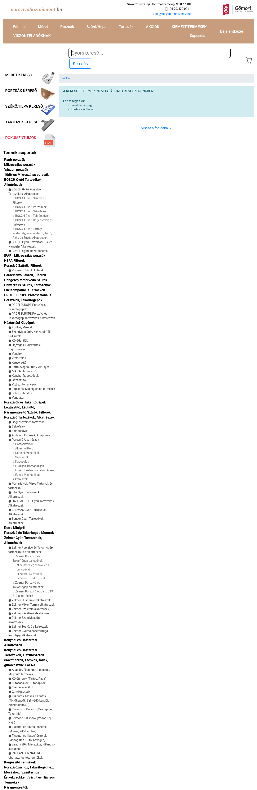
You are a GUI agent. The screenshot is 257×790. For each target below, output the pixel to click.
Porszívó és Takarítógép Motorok (29, 533)
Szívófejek (18, 426)
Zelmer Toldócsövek (32, 578)
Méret (43, 26)
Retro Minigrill (15, 528)
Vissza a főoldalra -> (156, 128)
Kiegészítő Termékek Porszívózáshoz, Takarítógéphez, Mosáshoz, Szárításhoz (29, 767)
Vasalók (17, 353)
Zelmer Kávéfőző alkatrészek (30, 613)
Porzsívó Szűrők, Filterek (23, 266)
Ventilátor (18, 397)
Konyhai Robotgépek (25, 375)
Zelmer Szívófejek (31, 574)
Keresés (80, 63)
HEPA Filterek (14, 261)
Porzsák (67, 26)
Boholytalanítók (22, 393)
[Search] (149, 53)
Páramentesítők (16, 787)
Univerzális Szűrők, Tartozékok (27, 285)
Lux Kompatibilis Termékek (24, 290)
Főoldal (19, 26)
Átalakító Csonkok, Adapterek (31, 435)
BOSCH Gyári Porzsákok (31, 207)
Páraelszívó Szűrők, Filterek (25, 275)
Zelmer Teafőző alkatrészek (30, 626)
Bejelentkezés (232, 31)
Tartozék (126, 26)
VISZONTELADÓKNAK (32, 35)
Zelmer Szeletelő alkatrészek (30, 609)
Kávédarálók (20, 340)
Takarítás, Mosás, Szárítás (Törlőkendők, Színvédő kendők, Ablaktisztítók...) (28, 700)
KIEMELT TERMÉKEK (189, 26)
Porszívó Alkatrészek (25, 439)
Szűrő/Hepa (97, 26)
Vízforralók (19, 358)
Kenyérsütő (19, 362)
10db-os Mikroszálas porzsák (26, 175)
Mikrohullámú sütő (24, 371)
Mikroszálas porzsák (19, 165)
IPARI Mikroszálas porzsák (24, 256)
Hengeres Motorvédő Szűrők (25, 280)
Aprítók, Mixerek (22, 327)
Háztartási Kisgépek (19, 323)
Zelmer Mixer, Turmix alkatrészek (33, 604)
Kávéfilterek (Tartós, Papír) (29, 678)
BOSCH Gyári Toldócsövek (32, 215)
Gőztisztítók (19, 380)
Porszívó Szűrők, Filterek (28, 270)
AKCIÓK (152, 26)
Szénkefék (22, 457)
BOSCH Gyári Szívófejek (30, 211)
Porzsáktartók (24, 444)
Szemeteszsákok (23, 687)
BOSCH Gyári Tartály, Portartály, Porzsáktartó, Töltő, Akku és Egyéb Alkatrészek (32, 233)
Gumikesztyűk (21, 691)
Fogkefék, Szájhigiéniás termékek (33, 389)
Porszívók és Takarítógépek (25, 402)
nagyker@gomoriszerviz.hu (173, 13)
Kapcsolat (198, 35)
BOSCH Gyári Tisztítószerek (30, 251)
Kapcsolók (22, 461)
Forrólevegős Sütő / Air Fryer (30, 367)
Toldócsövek (20, 431)
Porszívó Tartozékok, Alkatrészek (29, 417)
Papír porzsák (14, 160)
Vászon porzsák (16, 170)
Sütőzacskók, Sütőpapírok (28, 683)
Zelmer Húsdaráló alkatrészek (31, 600)
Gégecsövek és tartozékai (28, 422)
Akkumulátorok (25, 448)
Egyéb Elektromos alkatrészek (34, 470)
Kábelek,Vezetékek (27, 452)
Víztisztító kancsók (24, 384)
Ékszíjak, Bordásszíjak (29, 466)
